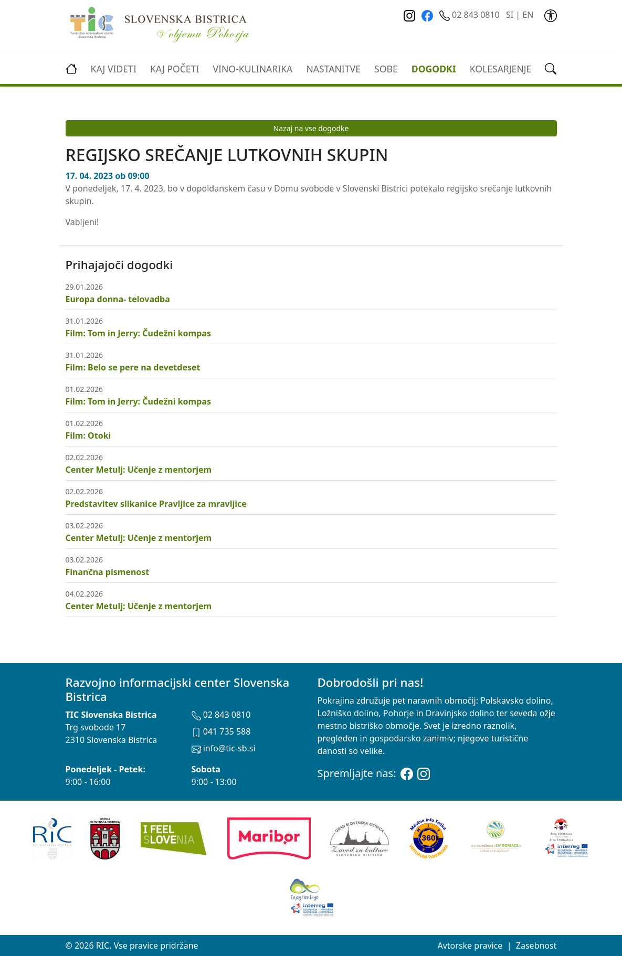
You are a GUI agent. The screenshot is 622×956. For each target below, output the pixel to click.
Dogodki (434, 68)
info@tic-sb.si (224, 748)
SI (509, 14)
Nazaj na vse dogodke (311, 128)
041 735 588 (221, 731)
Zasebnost (536, 945)
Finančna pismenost (108, 572)
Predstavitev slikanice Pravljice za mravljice (156, 503)
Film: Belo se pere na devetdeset (133, 367)
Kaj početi (174, 68)
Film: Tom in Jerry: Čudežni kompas (138, 333)
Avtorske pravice (469, 945)
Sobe (386, 68)
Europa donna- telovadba (118, 299)
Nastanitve (333, 68)
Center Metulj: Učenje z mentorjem (139, 469)
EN (527, 14)
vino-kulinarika (252, 68)
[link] (550, 14)
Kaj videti (113, 68)
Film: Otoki (88, 435)
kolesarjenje (501, 68)
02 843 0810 (470, 14)
